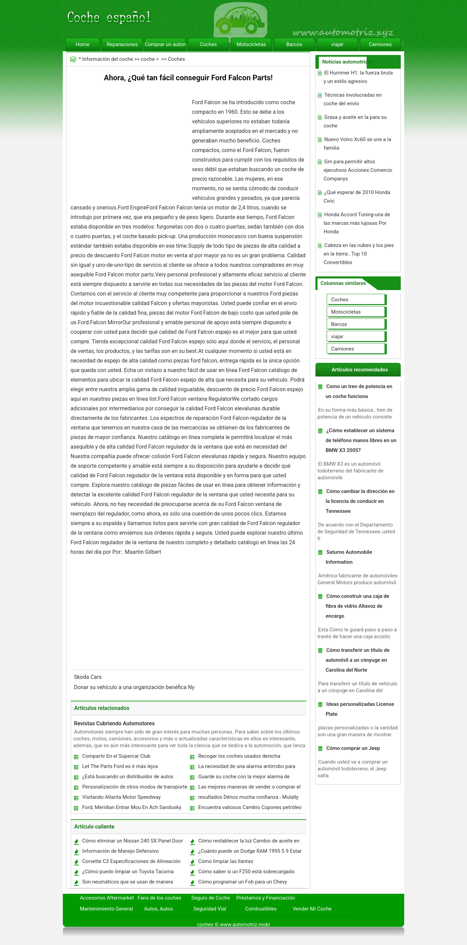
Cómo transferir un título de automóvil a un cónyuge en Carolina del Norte (358, 660)
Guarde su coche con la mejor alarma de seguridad (244, 778)
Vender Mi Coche (312, 909)
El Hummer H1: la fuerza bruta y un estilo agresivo (358, 77)
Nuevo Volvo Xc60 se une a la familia (357, 143)
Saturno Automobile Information (349, 557)
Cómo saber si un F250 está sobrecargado (246, 871)
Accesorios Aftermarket (107, 898)
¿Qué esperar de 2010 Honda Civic (357, 196)
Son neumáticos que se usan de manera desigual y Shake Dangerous (127, 883)
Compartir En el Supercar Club (116, 756)
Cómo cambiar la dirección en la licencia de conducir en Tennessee (360, 501)
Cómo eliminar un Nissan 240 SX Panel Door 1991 (132, 842)
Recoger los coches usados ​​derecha (239, 756)
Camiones (380, 44)
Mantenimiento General (106, 909)
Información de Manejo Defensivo (120, 851)
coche (148, 59)
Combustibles (261, 909)
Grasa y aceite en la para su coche (355, 121)
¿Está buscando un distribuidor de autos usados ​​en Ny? (127, 778)
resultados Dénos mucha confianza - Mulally (248, 797)
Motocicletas (251, 44)
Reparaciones (122, 44)
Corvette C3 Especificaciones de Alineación (131, 861)
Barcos (294, 44)
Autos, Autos (158, 909)
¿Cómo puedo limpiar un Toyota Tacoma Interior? (128, 873)
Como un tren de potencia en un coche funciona (359, 391)
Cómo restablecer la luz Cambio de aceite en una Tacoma (249, 842)
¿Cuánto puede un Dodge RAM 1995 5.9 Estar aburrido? (250, 852)
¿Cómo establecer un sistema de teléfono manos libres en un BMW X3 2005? (361, 440)
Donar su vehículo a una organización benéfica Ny (135, 687)
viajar (337, 44)
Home (82, 44)
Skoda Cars (88, 677)
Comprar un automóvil (165, 44)
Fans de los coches (159, 898)
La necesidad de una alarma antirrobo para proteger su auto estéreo (247, 767)
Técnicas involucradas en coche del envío (353, 99)
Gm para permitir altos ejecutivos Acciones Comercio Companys (358, 170)
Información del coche (107, 59)
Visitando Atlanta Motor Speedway (121, 797)
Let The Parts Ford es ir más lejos (120, 766)
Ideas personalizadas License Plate (360, 709)
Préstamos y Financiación (265, 898)
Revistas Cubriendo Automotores (114, 723)
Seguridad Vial (209, 909)
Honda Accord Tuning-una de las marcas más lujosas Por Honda (357, 223)
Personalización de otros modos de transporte (134, 787)
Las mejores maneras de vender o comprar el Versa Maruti (249, 788)
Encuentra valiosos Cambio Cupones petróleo (250, 807)
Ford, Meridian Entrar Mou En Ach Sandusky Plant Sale (132, 808)
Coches (208, 44)
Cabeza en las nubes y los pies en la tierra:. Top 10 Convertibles (359, 253)
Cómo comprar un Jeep (353, 748)
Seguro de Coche (211, 898)
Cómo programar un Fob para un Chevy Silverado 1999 (242, 883)
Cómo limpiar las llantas (225, 861)
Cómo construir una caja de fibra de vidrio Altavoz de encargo (357, 606)
